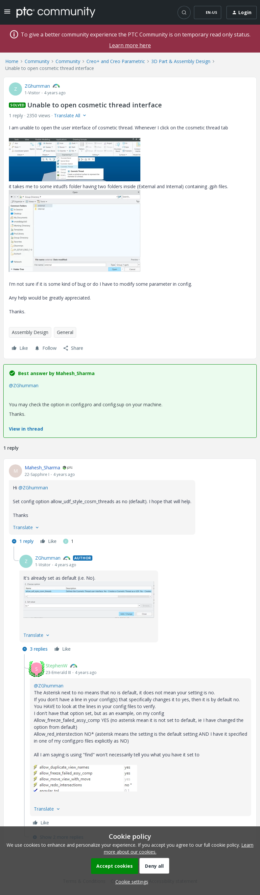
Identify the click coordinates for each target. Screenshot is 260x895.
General (65, 332)
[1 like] (68, 541)
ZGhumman (37, 86)
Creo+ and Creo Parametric (115, 61)
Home (11, 61)
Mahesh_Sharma (42, 467)
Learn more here (130, 45)
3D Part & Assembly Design (180, 61)
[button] (7, 14)
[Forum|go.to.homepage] (55, 12)
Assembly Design (30, 332)
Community (37, 61)
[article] (130, 505)
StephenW (56, 665)
